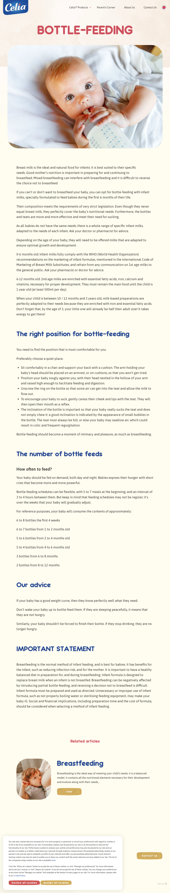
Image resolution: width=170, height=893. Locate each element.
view (69, 791)
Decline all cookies (24, 882)
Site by (162, 883)
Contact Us (150, 7)
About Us (129, 7)
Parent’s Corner (106, 7)
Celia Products (78, 7)
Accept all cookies (56, 882)
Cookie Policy (19, 876)
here (54, 860)
